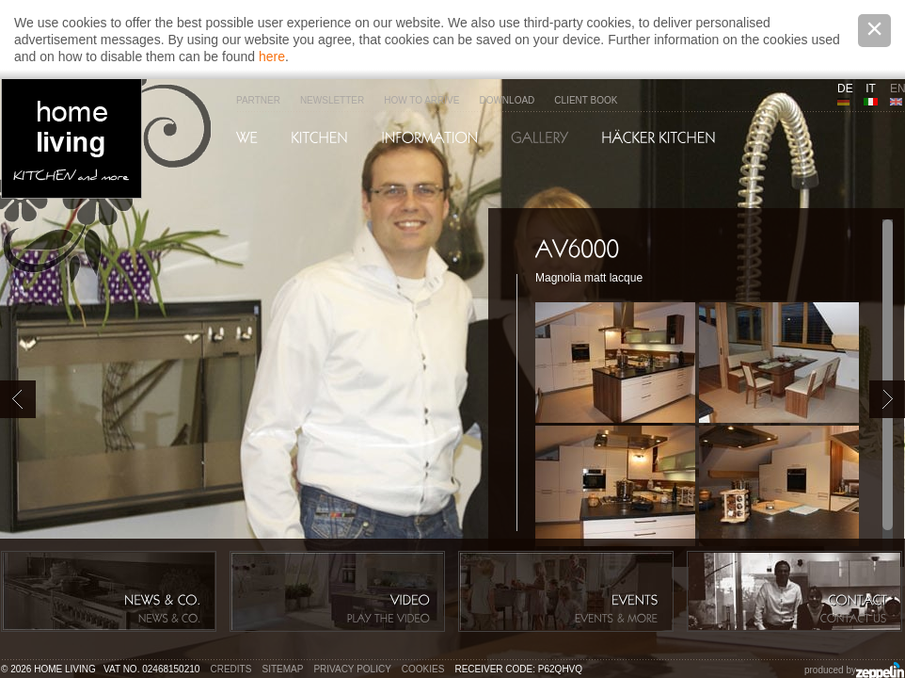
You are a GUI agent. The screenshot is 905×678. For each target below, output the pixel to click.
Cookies (423, 669)
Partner (258, 100)
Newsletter (332, 100)
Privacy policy (351, 669)
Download (506, 100)
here (272, 56)
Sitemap (283, 669)
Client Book (585, 100)
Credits (231, 669)
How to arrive (421, 100)
